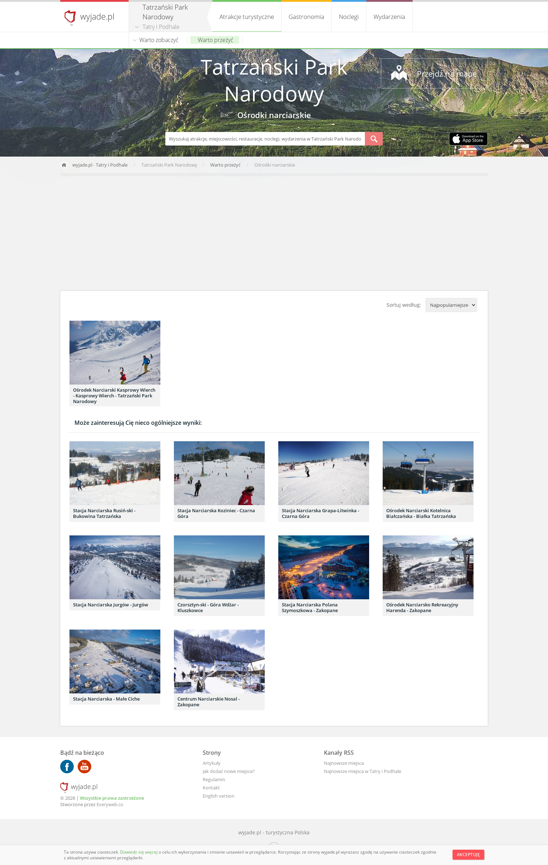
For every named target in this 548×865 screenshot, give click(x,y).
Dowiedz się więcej (139, 852)
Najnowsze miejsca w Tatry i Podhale (362, 771)
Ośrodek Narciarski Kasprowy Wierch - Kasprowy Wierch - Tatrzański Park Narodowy (114, 395)
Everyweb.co (110, 804)
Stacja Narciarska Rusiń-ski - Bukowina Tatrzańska (104, 513)
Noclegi (349, 16)
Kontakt (211, 787)
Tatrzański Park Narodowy (274, 80)
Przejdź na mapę (447, 73)
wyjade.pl (97, 16)
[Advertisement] (274, 233)
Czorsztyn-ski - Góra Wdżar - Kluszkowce (208, 607)
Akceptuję (468, 854)
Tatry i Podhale (161, 27)
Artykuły (212, 763)
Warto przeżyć (215, 40)
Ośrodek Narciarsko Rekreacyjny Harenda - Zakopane (422, 607)
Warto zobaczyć (159, 40)
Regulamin (214, 779)
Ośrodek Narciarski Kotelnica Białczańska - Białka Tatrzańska (421, 513)
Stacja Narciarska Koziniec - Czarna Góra (216, 513)
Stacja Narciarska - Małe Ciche (106, 699)
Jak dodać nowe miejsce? (229, 771)
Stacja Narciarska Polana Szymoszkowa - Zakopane (310, 607)
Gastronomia (306, 16)
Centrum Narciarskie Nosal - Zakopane (208, 701)
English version (218, 796)
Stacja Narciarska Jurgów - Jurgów (110, 604)
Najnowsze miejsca (344, 763)
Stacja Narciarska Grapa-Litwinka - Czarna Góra (320, 513)
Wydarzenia (389, 16)
